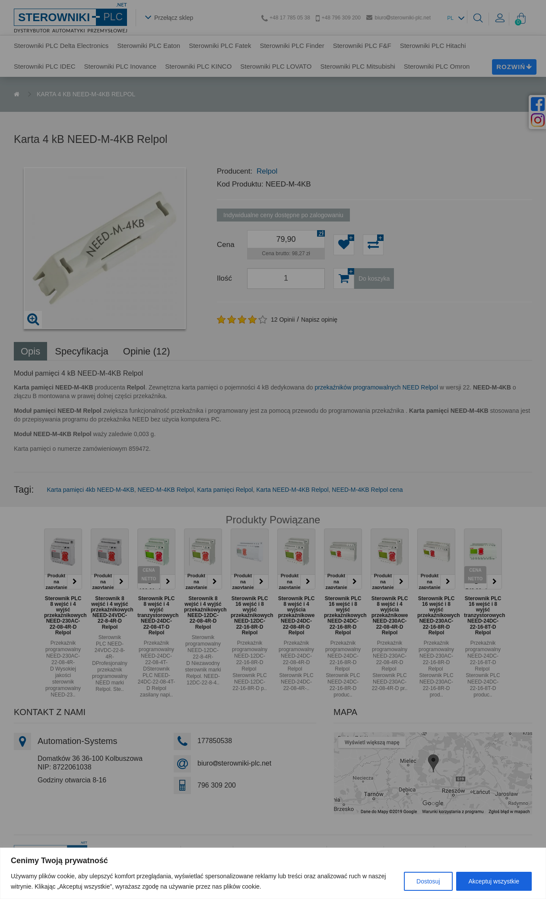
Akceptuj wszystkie (494, 881)
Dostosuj (428, 881)
